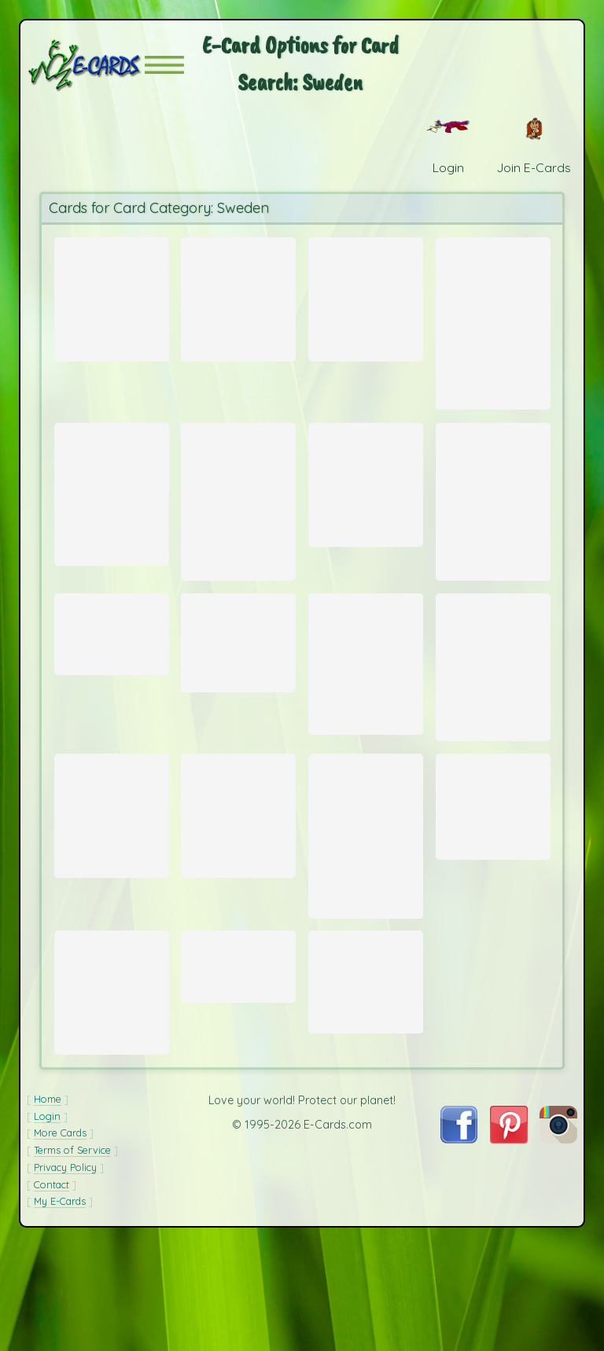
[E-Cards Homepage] (86, 64)
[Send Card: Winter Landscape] (366, 894)
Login (47, 1220)
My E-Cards (60, 1305)
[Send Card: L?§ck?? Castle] (112, 871)
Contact (51, 1289)
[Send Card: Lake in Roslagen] (238, 679)
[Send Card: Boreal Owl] (238, 522)
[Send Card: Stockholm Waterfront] (238, 1039)
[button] (164, 65)
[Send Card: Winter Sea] (493, 324)
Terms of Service (72, 1254)
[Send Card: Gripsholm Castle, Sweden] (366, 1057)
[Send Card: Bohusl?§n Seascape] (493, 522)
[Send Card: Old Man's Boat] (366, 703)
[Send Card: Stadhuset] (112, 669)
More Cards (60, 1238)
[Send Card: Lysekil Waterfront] (112, 514)
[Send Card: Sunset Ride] (238, 296)
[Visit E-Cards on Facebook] (458, 1243)
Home (47, 1203)
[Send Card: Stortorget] (493, 707)
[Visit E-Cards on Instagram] (558, 1243)
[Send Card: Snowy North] (112, 296)
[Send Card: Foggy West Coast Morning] (112, 1069)
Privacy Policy (65, 1271)
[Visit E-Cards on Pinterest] (509, 1243)
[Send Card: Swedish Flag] (493, 861)
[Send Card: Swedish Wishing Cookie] (366, 296)
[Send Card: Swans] (238, 871)
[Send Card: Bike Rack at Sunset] (366, 503)
